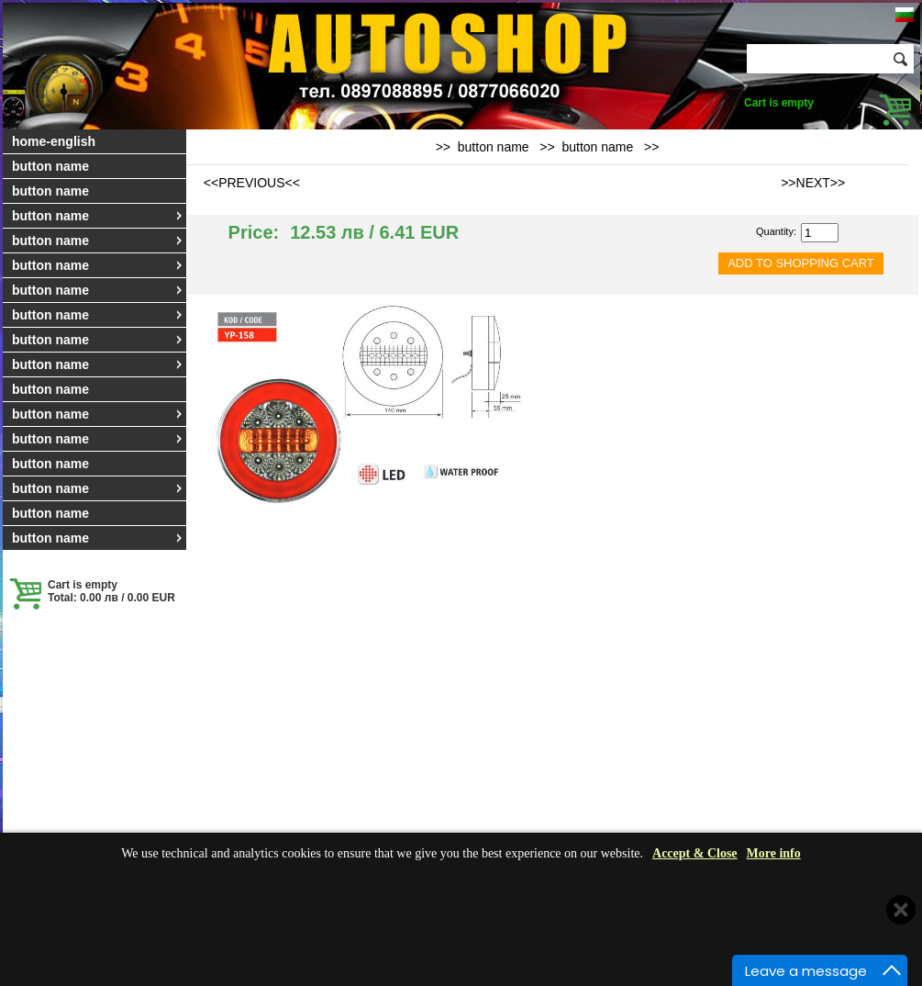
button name (50, 166)
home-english (53, 141)
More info (774, 853)
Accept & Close (695, 853)
